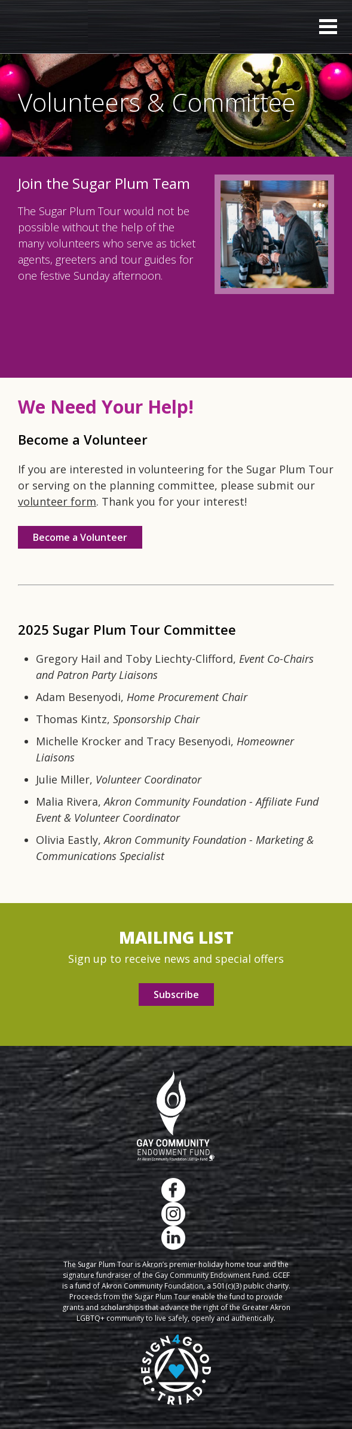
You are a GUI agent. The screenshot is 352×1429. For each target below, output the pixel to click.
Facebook (173, 1190)
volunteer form (57, 501)
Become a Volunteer (80, 537)
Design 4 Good (176, 1370)
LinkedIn (173, 1238)
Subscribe (176, 994)
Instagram (173, 1214)
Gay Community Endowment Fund (176, 1115)
